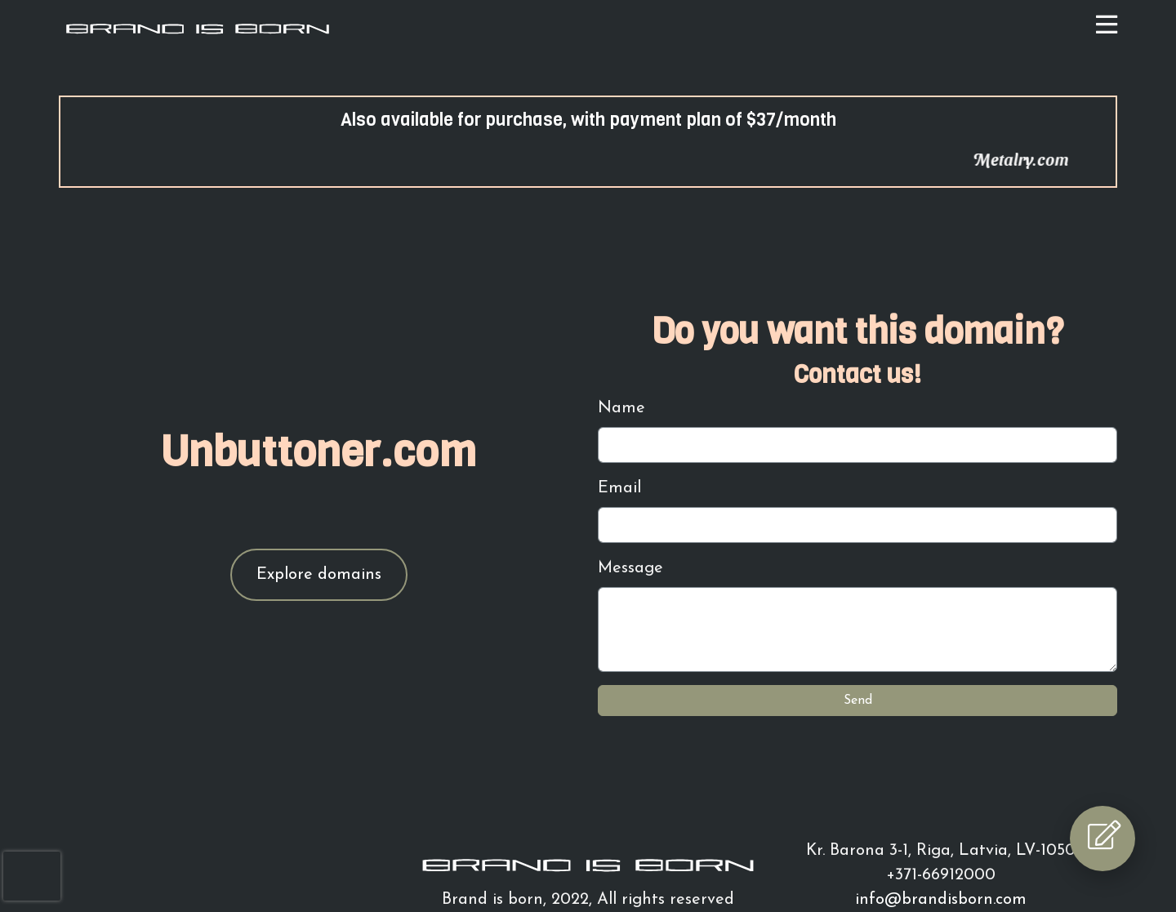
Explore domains (318, 575)
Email (619, 488)
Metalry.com (1032, 159)
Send (858, 700)
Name (621, 408)
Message (630, 568)
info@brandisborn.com (941, 900)
